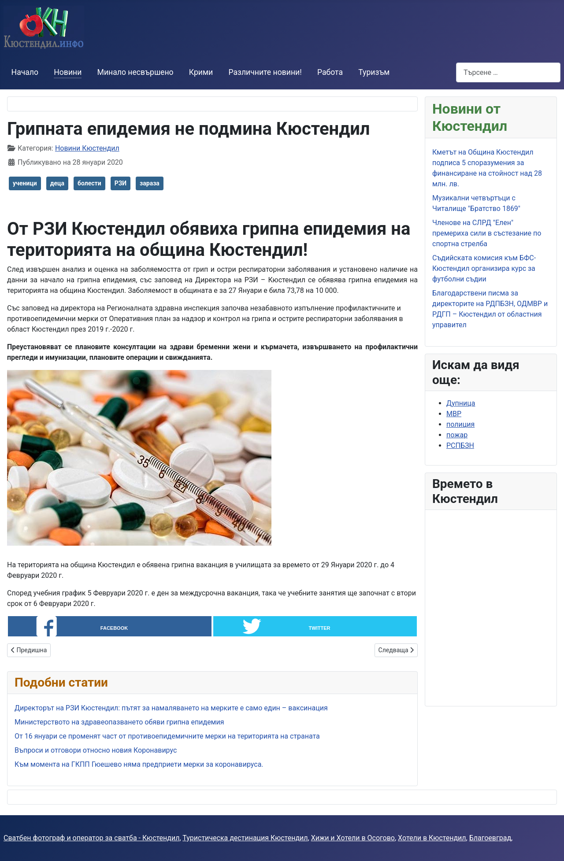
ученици (25, 183)
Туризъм (374, 72)
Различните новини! (264, 72)
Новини (68, 72)
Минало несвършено (135, 72)
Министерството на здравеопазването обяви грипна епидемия (119, 722)
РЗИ (120, 183)
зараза (150, 183)
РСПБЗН (460, 445)
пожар (457, 435)
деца (57, 183)
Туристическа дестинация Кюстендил (245, 838)
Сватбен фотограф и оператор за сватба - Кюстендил (91, 838)
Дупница (460, 403)
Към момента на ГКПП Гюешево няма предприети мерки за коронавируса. (139, 764)
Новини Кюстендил (87, 148)
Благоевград (490, 838)
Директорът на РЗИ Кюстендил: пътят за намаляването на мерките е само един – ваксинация (171, 708)
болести (89, 183)
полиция (460, 424)
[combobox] (508, 72)
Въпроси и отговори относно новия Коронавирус (96, 750)
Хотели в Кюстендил (432, 838)
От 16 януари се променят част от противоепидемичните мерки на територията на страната (167, 736)
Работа (330, 72)
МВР (453, 414)
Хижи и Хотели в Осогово (353, 838)
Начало (24, 72)
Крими (201, 72)
